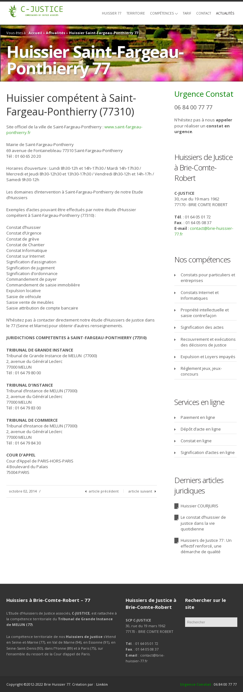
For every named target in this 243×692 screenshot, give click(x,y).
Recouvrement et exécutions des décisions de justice (208, 342)
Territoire (136, 13)
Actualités (225, 13)
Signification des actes (202, 327)
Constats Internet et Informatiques (200, 295)
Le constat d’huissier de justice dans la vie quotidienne (203, 522)
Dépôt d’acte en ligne (201, 429)
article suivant (140, 491)
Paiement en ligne (198, 417)
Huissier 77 (112, 13)
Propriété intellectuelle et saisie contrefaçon (205, 312)
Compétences (164, 13)
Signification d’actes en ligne (208, 452)
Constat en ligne (196, 441)
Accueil (35, 32)
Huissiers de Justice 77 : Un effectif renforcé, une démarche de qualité (206, 545)
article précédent (104, 491)
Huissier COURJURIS (199, 506)
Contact (203, 13)
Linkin (102, 684)
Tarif (187, 13)
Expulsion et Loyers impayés (208, 356)
